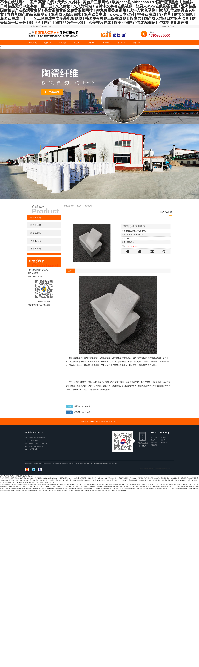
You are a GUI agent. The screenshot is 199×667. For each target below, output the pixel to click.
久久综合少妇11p (187, 484)
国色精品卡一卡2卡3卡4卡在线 (23, 486)
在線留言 (164, 26)
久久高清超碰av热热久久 (32, 488)
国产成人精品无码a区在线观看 (73, 488)
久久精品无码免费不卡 (128, 488)
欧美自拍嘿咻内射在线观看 (114, 484)
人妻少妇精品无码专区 (127, 486)
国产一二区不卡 (48, 490)
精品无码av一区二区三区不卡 (62, 486)
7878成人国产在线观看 (76, 490)
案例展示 (164, 440)
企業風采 (154, 442)
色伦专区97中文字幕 (35, 490)
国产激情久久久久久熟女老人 (110, 488)
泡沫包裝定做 (144, 386)
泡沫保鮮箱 (156, 382)
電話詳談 (130, 242)
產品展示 (80, 206)
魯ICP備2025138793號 (91, 463)
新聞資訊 (164, 437)
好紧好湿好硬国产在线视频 (14, 488)
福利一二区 (88, 490)
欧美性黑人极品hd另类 (19, 484)
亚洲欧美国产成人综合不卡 (161, 486)
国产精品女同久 (78, 486)
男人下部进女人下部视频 (19, 490)
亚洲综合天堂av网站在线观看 (171, 484)
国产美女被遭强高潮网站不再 (133, 484)
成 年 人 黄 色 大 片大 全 (152, 484)
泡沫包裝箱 (145, 382)
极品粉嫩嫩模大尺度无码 (92, 488)
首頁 (72, 206)
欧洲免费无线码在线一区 (36, 484)
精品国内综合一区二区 (182, 488)
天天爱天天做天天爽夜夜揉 (43, 486)
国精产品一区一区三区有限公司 (51, 488)
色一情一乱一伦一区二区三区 (165, 488)
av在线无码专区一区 (61, 490)
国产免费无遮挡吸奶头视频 (102, 490)
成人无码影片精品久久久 (143, 486)
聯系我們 (171, 26)
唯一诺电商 (104, 463)
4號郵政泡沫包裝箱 (82, 412)
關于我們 (154, 437)
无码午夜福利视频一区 (119, 490)
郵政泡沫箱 (88, 206)
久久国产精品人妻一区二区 (73, 484)
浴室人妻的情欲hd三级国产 (146, 488)
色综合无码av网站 (90, 486)
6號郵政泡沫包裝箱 (82, 406)
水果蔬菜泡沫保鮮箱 (85, 386)
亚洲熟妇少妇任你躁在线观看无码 (108, 486)
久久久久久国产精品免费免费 (180, 486)
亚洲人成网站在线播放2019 (54, 484)
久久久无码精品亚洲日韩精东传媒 (94, 484)
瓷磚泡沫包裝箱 (102, 386)
